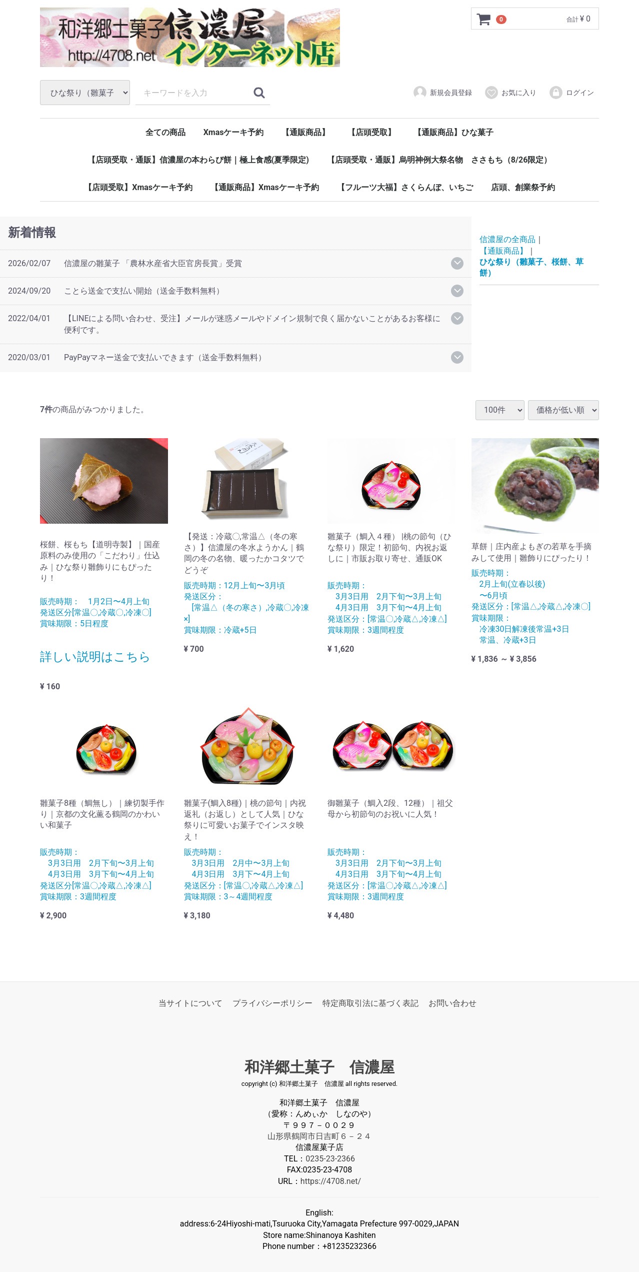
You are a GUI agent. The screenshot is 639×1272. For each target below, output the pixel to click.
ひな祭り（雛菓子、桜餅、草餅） (532, 267)
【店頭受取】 (372, 132)
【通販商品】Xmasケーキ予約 (264, 187)
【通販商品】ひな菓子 (454, 132)
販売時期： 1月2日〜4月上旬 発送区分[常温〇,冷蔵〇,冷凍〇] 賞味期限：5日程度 (96, 613)
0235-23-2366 (330, 1158)
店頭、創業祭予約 (523, 187)
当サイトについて (190, 1003)
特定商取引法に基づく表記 (370, 1003)
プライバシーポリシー (272, 1003)
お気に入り (510, 92)
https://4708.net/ (330, 1180)
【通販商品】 (306, 132)
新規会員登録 (442, 92)
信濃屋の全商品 (508, 240)
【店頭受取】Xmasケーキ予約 (138, 187)
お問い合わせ (452, 1003)
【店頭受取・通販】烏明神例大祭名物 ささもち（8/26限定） (439, 160)
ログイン (571, 92)
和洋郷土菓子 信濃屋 (319, 1067)
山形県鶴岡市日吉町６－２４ (320, 1136)
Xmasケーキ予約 (234, 132)
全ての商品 (166, 132)
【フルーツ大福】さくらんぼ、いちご (405, 187)
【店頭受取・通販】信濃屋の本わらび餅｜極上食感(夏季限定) (198, 160)
